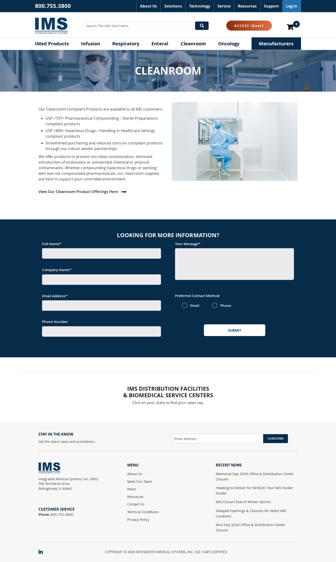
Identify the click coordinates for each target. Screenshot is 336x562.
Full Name (51, 243)
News (131, 489)
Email (194, 305)
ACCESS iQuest (249, 25)
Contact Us (135, 504)
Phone (225, 305)
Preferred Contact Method (197, 295)
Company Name (56, 269)
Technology (199, 6)
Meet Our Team (139, 481)
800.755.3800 (53, 6)
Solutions (173, 6)
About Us (148, 6)
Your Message (187, 243)
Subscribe (276, 438)
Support (271, 6)
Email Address (54, 296)
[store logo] (51, 25)
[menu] (168, 43)
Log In (291, 6)
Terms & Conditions (143, 511)
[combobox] (146, 25)
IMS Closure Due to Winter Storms (243, 501)
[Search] (202, 25)
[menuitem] (52, 43)
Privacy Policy (138, 519)
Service (224, 6)
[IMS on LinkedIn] (42, 552)
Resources (247, 6)
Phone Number (55, 321)
